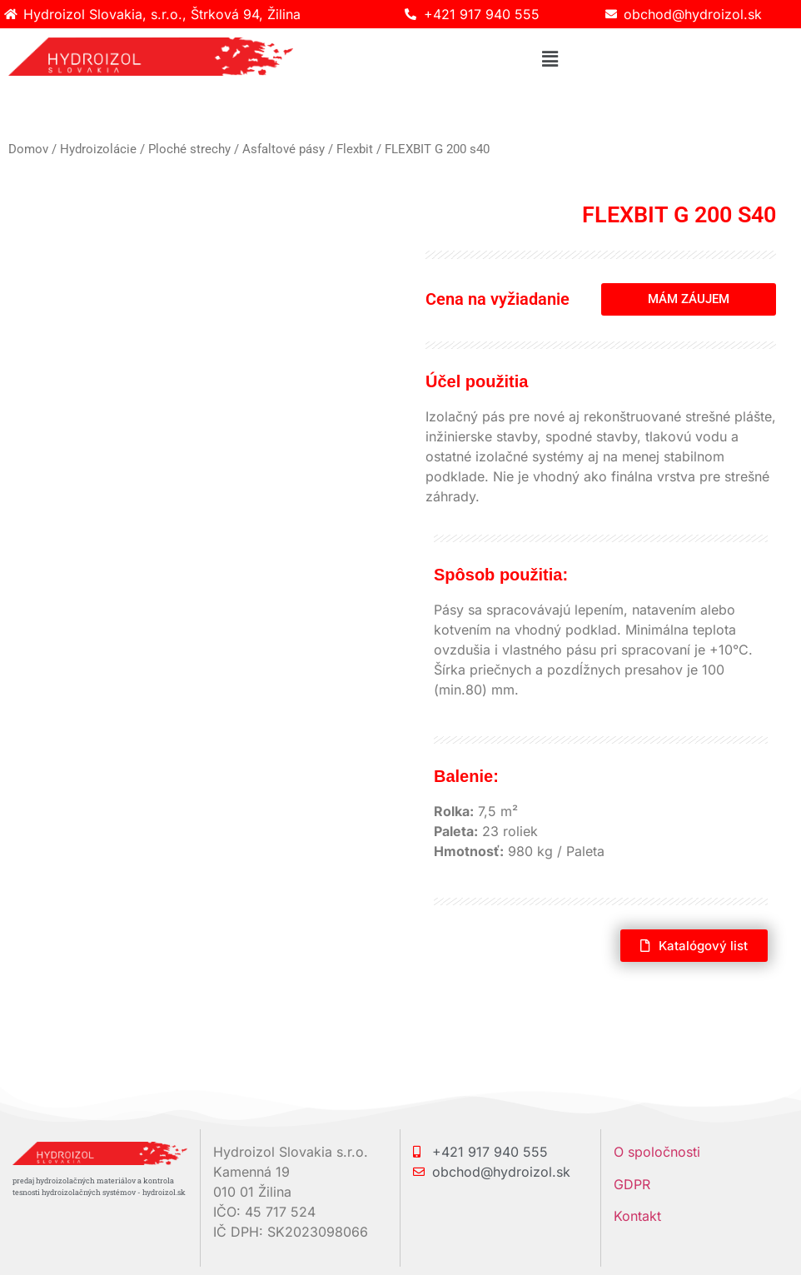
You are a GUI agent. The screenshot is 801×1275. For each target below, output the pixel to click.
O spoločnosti (657, 1151)
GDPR (632, 1184)
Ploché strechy (189, 149)
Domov (28, 149)
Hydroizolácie (98, 149)
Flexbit (354, 149)
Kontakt (637, 1216)
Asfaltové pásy (283, 149)
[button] (549, 59)
